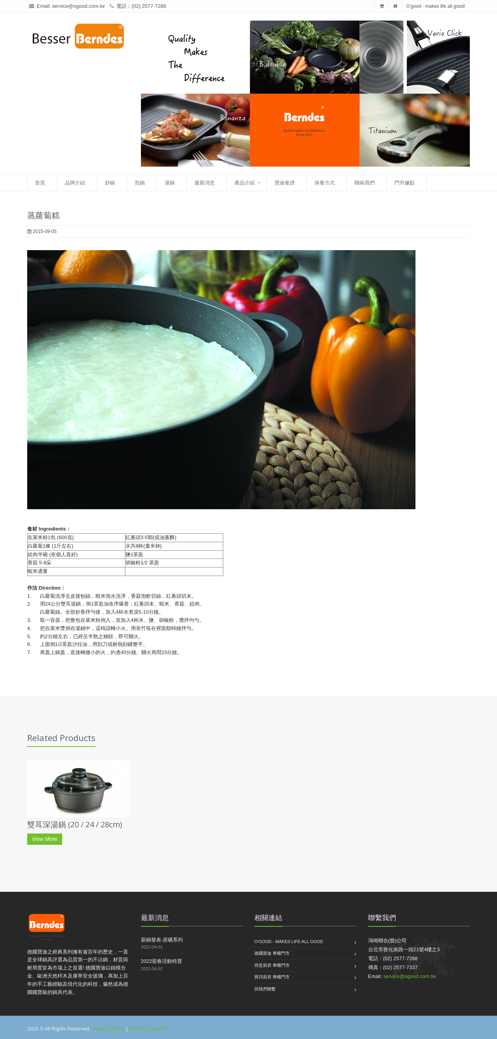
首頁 (40, 183)
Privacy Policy (108, 1029)
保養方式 (325, 183)
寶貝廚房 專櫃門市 (272, 977)
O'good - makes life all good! (435, 6)
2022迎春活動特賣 (161, 961)
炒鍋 (110, 183)
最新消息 (205, 183)
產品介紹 (245, 183)
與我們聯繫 (265, 989)
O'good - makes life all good (288, 941)
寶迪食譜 (285, 183)
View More (44, 839)
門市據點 (404, 183)
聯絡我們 (365, 183)
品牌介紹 (75, 183)
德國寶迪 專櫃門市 (272, 953)
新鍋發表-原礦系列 (162, 940)
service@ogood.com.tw (78, 6)
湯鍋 (170, 183)
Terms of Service (148, 1029)
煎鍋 (140, 183)
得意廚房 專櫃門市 (272, 965)
